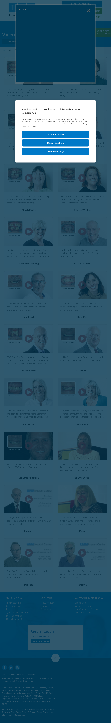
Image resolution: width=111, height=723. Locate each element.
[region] (55, 131)
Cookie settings (55, 151)
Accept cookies (55, 134)
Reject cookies (55, 143)
